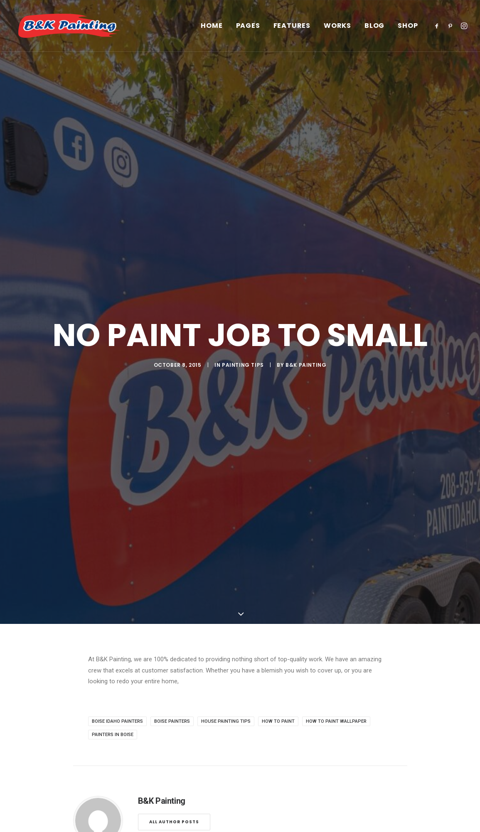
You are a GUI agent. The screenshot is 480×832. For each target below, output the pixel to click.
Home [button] (211, 30)
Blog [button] (374, 30)
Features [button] (291, 30)
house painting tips (226, 656)
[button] (438, 30)
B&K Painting (306, 332)
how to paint (278, 656)
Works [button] (337, 30)
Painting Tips (243, 332)
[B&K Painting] (79, 30)
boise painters (172, 656)
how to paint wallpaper (336, 656)
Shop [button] (408, 30)
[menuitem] (211, 30)
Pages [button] (248, 30)
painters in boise (112, 669)
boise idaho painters (117, 656)
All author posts (174, 756)
